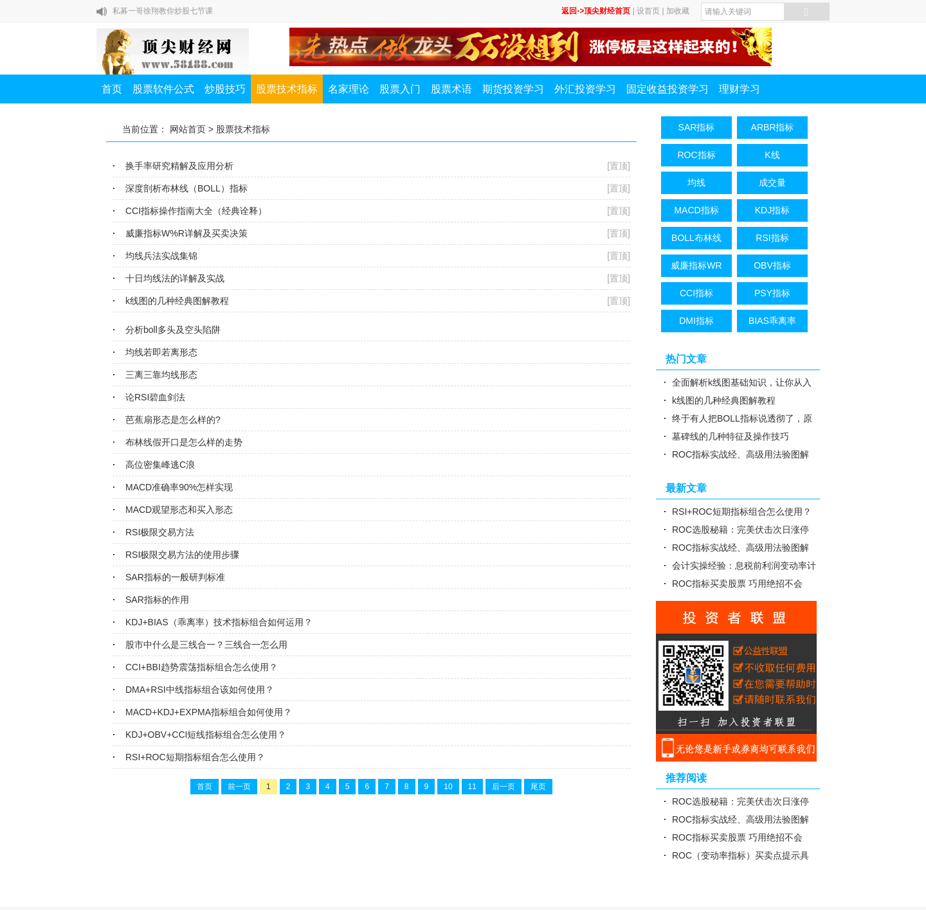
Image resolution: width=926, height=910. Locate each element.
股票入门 (400, 89)
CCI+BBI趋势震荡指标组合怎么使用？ (201, 667)
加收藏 (677, 10)
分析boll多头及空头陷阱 (173, 330)
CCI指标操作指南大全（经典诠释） (196, 211)
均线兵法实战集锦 (161, 256)
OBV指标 (772, 265)
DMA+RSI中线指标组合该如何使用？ (199, 689)
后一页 (503, 786)
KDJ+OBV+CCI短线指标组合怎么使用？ (205, 734)
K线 (772, 155)
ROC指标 (696, 155)
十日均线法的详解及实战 (174, 278)
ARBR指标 (772, 127)
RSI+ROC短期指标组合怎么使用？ (195, 757)
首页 (112, 89)
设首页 (648, 10)
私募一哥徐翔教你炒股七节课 (163, 10)
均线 (696, 182)
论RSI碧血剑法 (155, 397)
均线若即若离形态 (161, 352)
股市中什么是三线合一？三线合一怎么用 (206, 644)
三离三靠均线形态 (161, 375)
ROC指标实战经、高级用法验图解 (740, 454)
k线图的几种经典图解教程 (177, 301)
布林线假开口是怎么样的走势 (183, 442)
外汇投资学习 (585, 89)
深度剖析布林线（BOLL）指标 (186, 188)
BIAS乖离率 (772, 321)
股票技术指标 (287, 89)
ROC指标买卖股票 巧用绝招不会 (737, 583)
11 (472, 786)
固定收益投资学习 (667, 89)
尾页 (538, 786)
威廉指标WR (696, 265)
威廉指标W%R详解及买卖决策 (186, 233)
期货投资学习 (513, 89)
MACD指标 (696, 210)
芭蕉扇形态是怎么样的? (173, 420)
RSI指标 (772, 238)
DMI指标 (696, 321)
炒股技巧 (225, 89)
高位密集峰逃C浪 (160, 464)
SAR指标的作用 (157, 599)
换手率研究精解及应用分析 (179, 166)
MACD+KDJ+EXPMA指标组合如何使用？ (208, 712)
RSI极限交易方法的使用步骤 (182, 554)
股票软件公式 (163, 89)
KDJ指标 (772, 210)
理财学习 (739, 89)
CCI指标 (696, 293)
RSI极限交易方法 (159, 532)
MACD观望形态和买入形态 (179, 509)
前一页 (239, 786)
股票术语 (451, 89)
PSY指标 (772, 293)
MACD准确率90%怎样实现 (179, 487)
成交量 (772, 182)
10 (448, 786)
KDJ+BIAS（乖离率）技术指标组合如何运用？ (219, 622)
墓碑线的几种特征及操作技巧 (730, 436)
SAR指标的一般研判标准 (175, 577)
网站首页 (188, 129)
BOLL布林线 (696, 238)
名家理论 (348, 89)
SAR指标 (696, 127)
